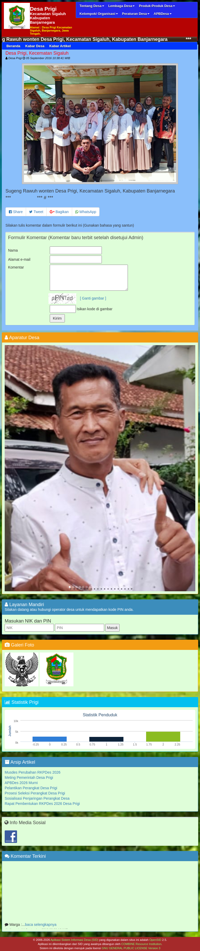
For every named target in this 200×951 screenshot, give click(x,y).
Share (16, 212)
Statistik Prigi (22, 702)
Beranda (13, 46)
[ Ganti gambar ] (93, 298)
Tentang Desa (91, 6)
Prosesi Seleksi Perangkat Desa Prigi (35, 793)
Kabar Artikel (60, 46)
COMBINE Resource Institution (141, 944)
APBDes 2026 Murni (21, 783)
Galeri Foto (19, 645)
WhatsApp (85, 212)
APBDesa (163, 14)
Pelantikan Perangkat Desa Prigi (31, 788)
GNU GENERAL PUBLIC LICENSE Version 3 (131, 948)
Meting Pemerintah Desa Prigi (29, 777)
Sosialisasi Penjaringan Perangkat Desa (37, 798)
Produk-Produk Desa (157, 6)
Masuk (112, 628)
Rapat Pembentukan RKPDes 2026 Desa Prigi (42, 803)
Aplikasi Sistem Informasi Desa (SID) (74, 939)
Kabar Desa (34, 46)
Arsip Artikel (20, 762)
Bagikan (59, 212)
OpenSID (155, 939)
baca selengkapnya (41, 926)
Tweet (36, 212)
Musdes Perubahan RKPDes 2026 (32, 772)
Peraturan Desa (135, 14)
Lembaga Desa (121, 6)
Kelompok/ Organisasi (98, 14)
